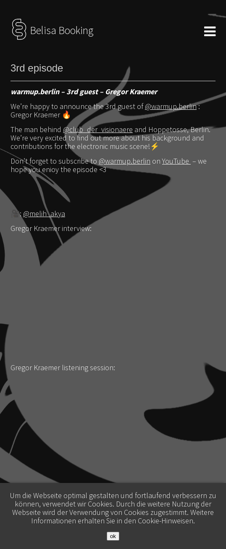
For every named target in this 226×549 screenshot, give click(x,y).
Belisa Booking (52, 30)
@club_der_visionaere (98, 129)
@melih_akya (44, 213)
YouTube (176, 161)
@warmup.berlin (171, 106)
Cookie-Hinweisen (165, 520)
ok (113, 536)
